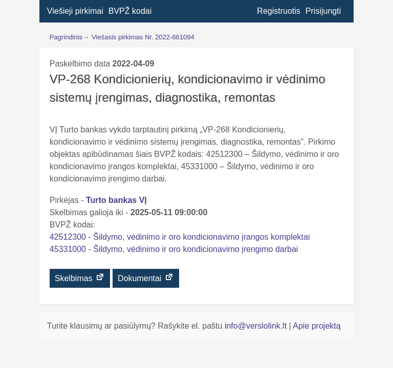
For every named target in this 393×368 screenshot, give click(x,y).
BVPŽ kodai (129, 11)
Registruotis (278, 11)
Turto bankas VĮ (116, 200)
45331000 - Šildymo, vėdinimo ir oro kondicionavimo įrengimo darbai (174, 249)
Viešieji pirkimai (75, 11)
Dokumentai (146, 277)
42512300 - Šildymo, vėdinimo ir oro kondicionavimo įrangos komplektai (180, 237)
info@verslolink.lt (257, 325)
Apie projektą (316, 325)
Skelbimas (80, 277)
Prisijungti (323, 11)
